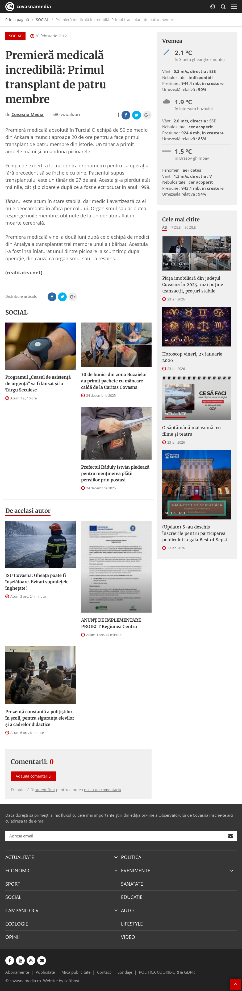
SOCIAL (42, 19)
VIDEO (128, 937)
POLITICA (131, 857)
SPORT (12, 884)
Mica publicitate (75, 972)
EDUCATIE (132, 897)
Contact (104, 972)
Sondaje (125, 972)
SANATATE (132, 884)
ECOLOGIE (16, 923)
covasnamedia (28, 6)
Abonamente (17, 972)
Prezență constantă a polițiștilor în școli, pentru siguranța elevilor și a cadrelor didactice (39, 718)
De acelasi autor (28, 510)
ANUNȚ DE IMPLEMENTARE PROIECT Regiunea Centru (111, 623)
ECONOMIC (18, 870)
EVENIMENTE (135, 870)
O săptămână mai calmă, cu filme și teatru (191, 431)
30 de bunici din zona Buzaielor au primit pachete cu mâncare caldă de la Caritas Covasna (114, 381)
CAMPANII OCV (22, 910)
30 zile (190, 227)
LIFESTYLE (132, 923)
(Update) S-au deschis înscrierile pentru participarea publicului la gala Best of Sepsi (194, 533)
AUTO (127, 910)
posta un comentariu (102, 789)
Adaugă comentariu (33, 776)
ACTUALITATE (175, 264)
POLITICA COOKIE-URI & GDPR (167, 972)
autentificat (45, 789)
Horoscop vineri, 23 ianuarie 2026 (192, 357)
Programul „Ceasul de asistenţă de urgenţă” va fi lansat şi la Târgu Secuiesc (38, 383)
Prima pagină (17, 19)
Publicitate (45, 972)
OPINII (12, 937)
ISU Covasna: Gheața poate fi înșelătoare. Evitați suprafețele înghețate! (37, 582)
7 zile (176, 227)
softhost (71, 980)
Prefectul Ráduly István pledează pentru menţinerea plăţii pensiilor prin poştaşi (115, 473)
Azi (164, 227)
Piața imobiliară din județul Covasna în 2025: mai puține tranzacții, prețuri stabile (192, 284)
